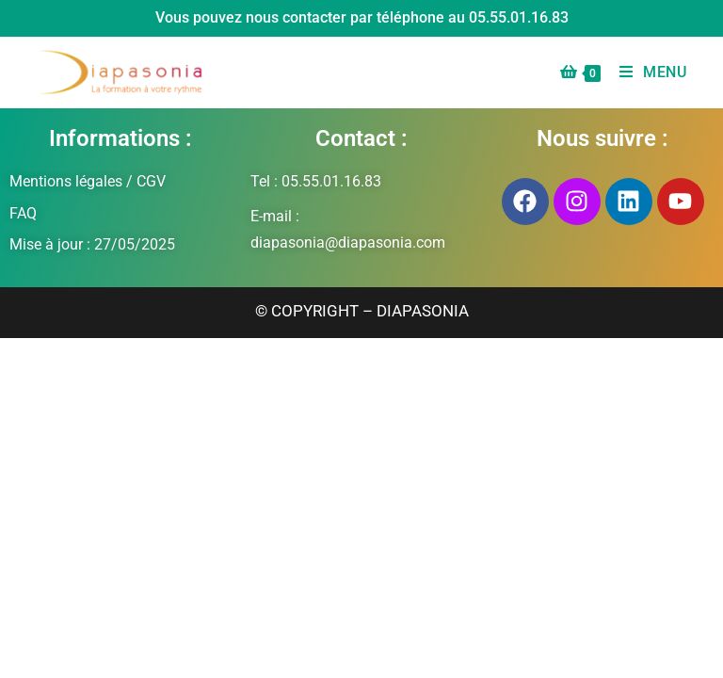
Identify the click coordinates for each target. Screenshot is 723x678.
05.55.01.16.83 (519, 17)
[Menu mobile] (646, 72)
